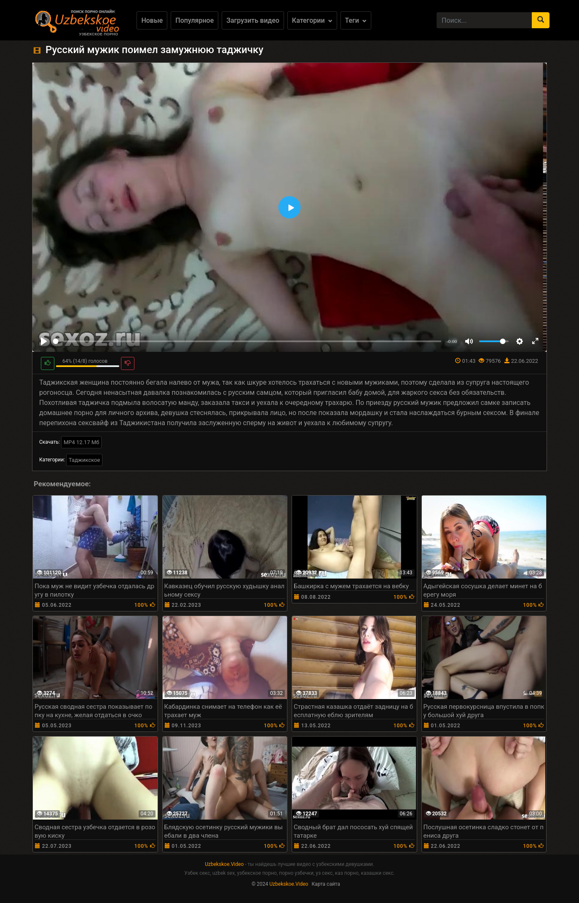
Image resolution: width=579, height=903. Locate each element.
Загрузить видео (252, 20)
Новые (152, 20)
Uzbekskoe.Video (224, 864)
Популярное (194, 20)
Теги (356, 20)
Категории (312, 20)
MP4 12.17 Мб (81, 442)
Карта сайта (325, 884)
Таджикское (84, 460)
